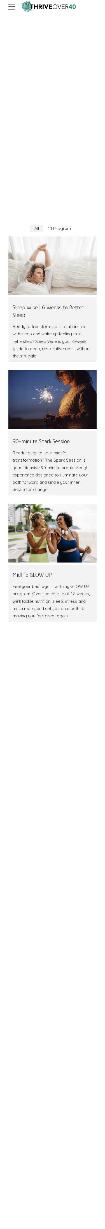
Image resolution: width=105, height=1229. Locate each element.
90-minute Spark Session (41, 441)
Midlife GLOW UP (32, 574)
